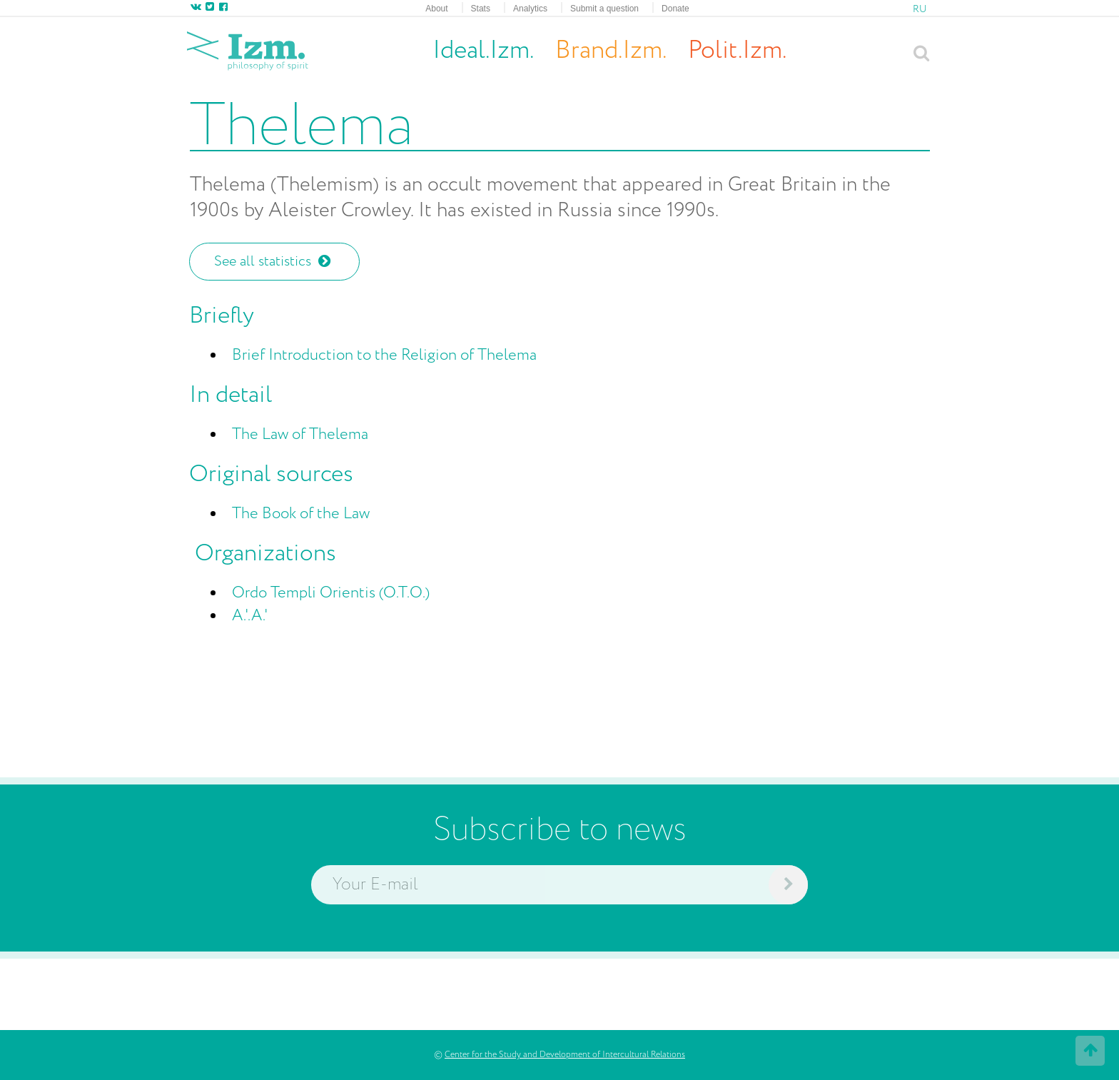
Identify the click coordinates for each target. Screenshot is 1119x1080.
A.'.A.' (250, 616)
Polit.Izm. (737, 50)
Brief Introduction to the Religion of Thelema (384, 355)
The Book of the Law (301, 514)
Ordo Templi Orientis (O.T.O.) (331, 593)
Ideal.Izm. (483, 50)
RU (920, 9)
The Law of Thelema (300, 434)
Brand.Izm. (611, 51)
